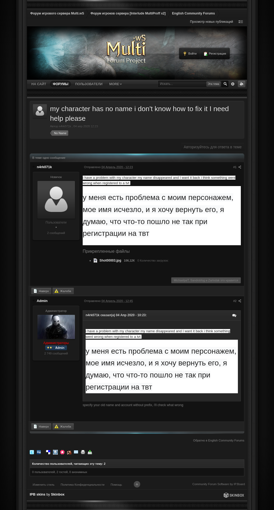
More (115, 84)
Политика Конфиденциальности (83, 484)
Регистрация (214, 54)
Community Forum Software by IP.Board (218, 484)
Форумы (60, 84)
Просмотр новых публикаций (211, 22)
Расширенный (232, 84)
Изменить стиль (44, 484)
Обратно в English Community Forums (218, 440)
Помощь (116, 484)
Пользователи (88, 84)
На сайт (38, 84)
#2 (237, 301)
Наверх (41, 291)
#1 (237, 167)
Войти (190, 54)
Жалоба (62, 291)
